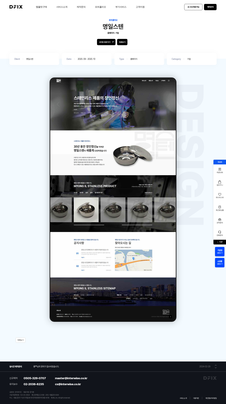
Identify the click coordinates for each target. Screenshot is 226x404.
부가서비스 (120, 7)
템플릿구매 (41, 7)
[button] (216, 365)
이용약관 (196, 398)
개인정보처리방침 (211, 398)
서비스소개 (61, 7)
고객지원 (140, 7)
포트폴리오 (100, 7)
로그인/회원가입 (193, 7)
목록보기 (20, 340)
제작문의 (81, 7)
